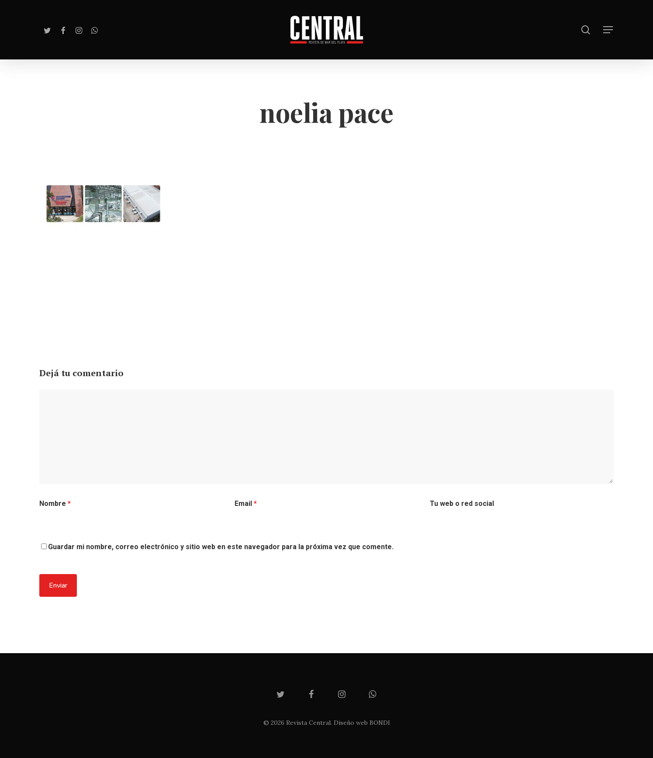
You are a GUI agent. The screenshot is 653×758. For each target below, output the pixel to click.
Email (246, 503)
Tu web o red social (462, 503)
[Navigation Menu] (608, 30)
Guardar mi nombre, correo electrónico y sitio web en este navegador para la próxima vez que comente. (221, 547)
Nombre (55, 503)
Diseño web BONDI (362, 723)
